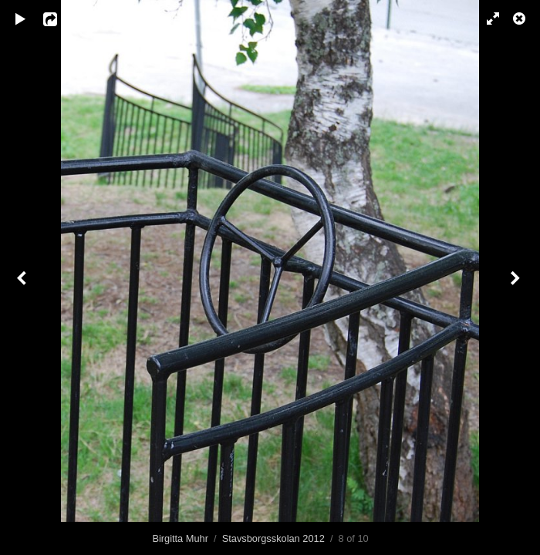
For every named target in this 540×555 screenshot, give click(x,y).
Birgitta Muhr (180, 538)
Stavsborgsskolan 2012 (273, 538)
